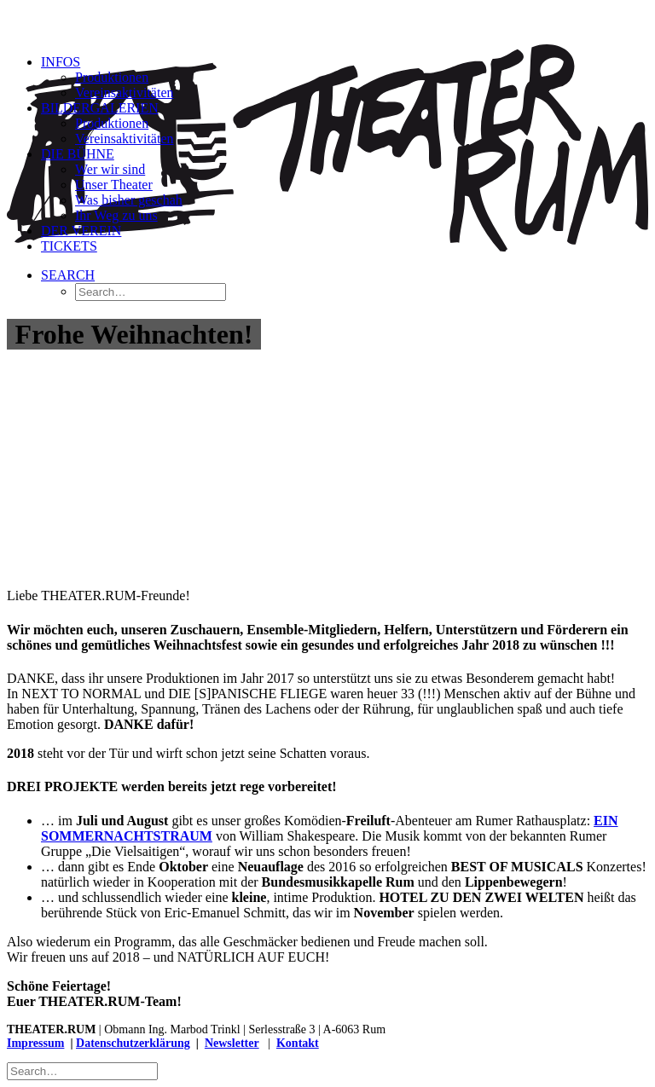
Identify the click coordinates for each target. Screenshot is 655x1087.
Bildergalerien (100, 108)
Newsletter (232, 1043)
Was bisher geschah (129, 200)
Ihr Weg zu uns (116, 215)
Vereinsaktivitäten (124, 92)
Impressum (35, 1043)
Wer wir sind (110, 169)
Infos (60, 62)
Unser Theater (114, 184)
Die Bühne (77, 154)
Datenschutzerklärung (133, 1043)
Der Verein (81, 230)
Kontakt (297, 1043)
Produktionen (111, 77)
